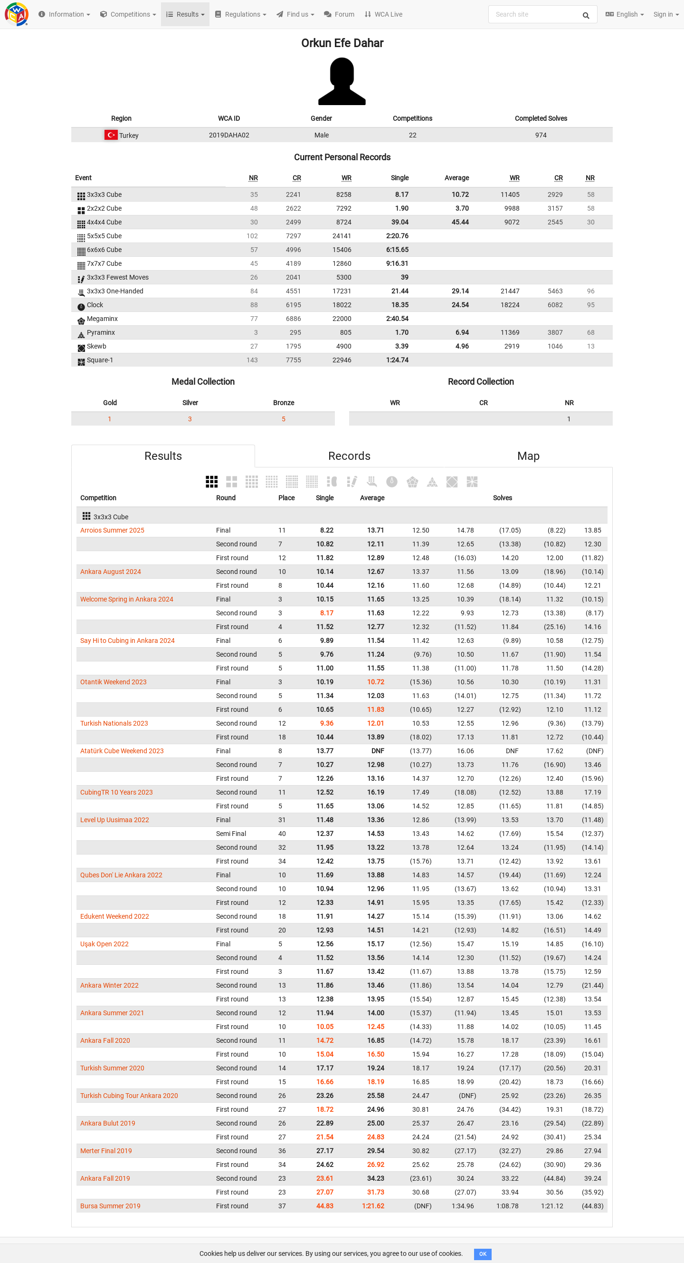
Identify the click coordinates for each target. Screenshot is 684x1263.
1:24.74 (397, 360)
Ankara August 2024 (110, 571)
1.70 (401, 332)
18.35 (399, 305)
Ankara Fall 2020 (105, 1040)
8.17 (401, 194)
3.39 (401, 346)
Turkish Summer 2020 (112, 1068)
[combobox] (543, 14)
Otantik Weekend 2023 (113, 682)
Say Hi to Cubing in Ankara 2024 (127, 640)
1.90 (401, 208)
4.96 (462, 346)
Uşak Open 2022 (104, 944)
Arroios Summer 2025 (112, 530)
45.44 (460, 222)
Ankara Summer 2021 (112, 1013)
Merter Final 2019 (106, 1151)
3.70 (462, 208)
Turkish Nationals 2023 (114, 723)
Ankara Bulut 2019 (107, 1123)
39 (404, 277)
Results (163, 456)
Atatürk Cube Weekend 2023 (122, 751)
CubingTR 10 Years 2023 (116, 792)
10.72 (460, 194)
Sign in (666, 14)
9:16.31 (397, 263)
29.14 (460, 291)
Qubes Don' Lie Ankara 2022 (121, 875)
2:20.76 (397, 236)
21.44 (399, 291)
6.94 (462, 332)
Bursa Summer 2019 (110, 1206)
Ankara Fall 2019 (105, 1178)
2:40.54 (397, 318)
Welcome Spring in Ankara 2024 (126, 599)
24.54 (460, 305)
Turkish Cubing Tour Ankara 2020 (129, 1095)
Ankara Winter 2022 (109, 985)
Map (528, 456)
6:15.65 (397, 249)
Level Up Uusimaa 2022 (114, 820)
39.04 (399, 222)
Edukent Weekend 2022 (114, 916)
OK (482, 1254)
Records (349, 456)
